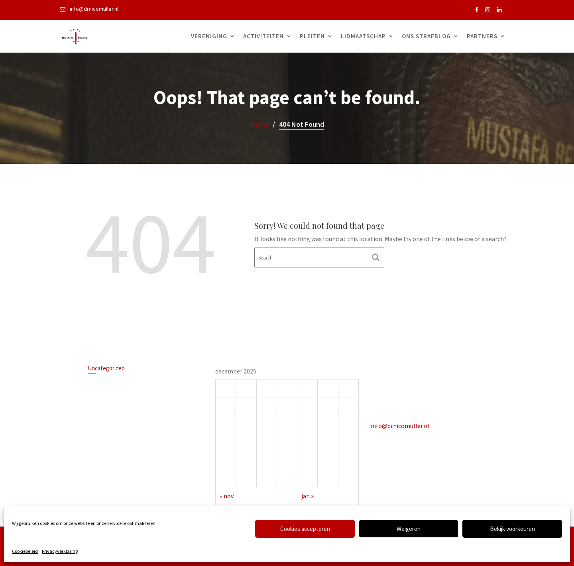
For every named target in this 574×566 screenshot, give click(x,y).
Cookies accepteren (305, 529)
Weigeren (409, 529)
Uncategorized (107, 369)
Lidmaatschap (363, 36)
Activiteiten (263, 36)
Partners (482, 36)
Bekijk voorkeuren (512, 529)
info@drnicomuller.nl (400, 425)
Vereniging (209, 36)
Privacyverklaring (60, 551)
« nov (227, 495)
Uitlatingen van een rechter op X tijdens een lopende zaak (136, 384)
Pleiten (312, 36)
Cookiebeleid (25, 551)
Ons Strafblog (426, 36)
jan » (307, 495)
